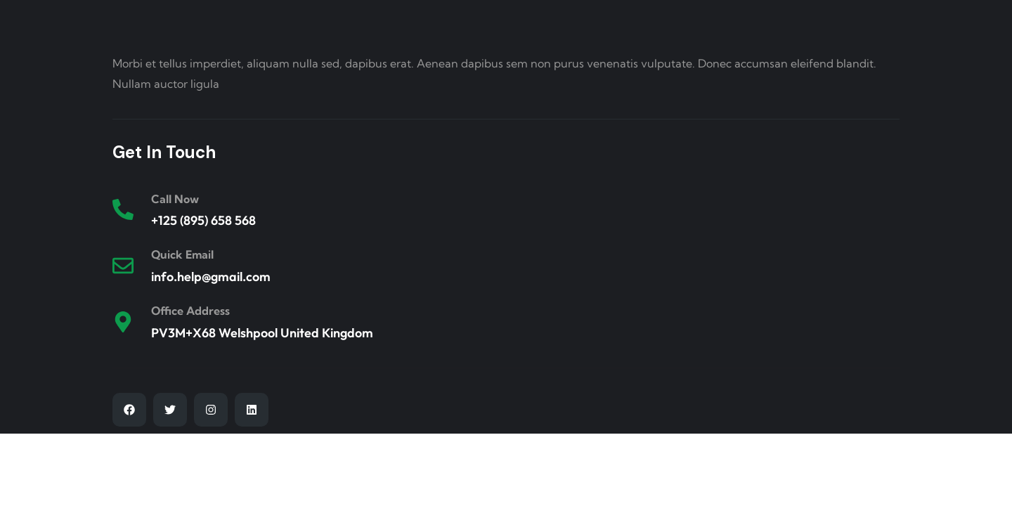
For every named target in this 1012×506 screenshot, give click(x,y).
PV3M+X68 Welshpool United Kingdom (262, 333)
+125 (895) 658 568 (203, 220)
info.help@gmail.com (211, 276)
